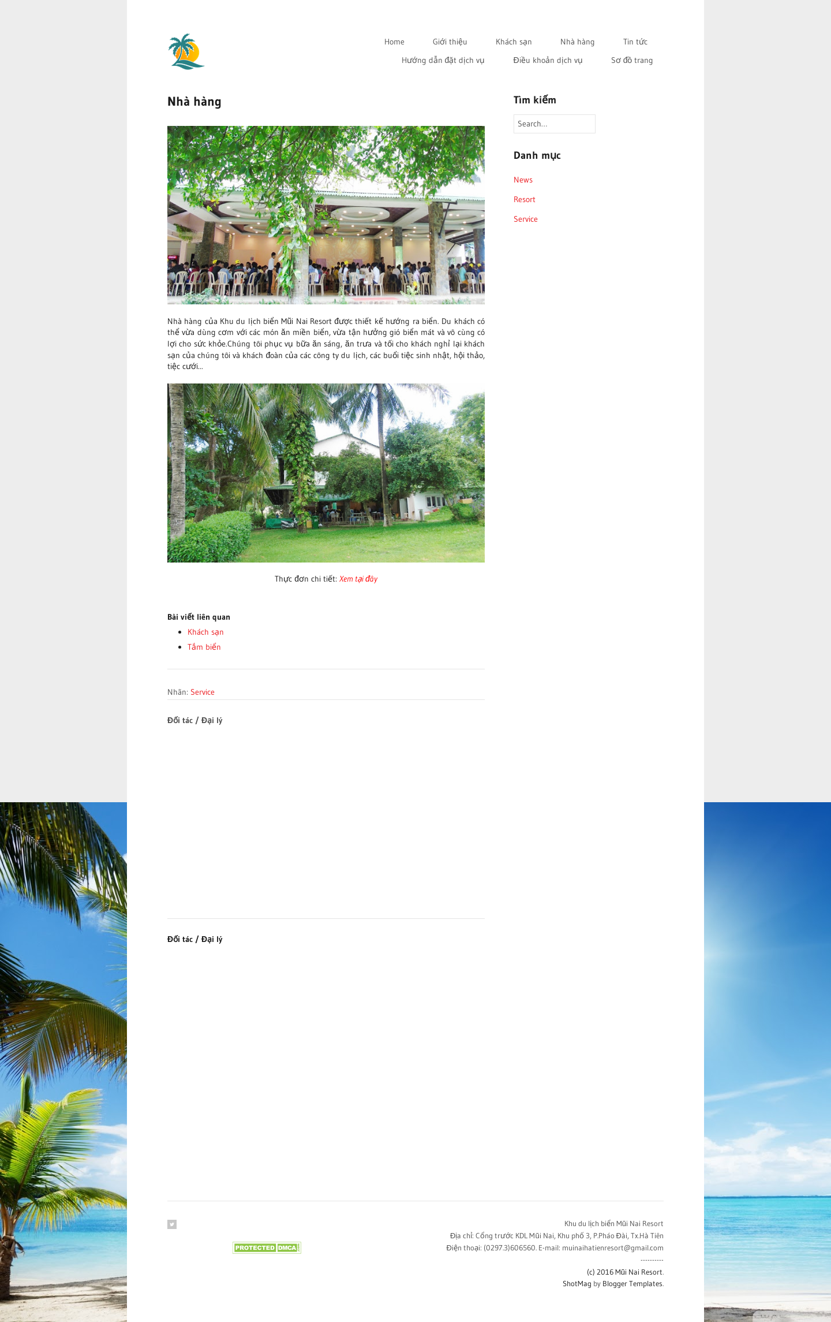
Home (394, 41)
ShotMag (577, 1283)
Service (202, 692)
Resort (525, 199)
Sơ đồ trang (632, 60)
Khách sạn (514, 41)
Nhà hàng (577, 41)
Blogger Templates (632, 1283)
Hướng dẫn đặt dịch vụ (443, 60)
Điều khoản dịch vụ (547, 60)
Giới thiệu (450, 41)
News (523, 179)
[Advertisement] (326, 807)
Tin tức (635, 41)
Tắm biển (204, 647)
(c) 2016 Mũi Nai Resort (624, 1271)
